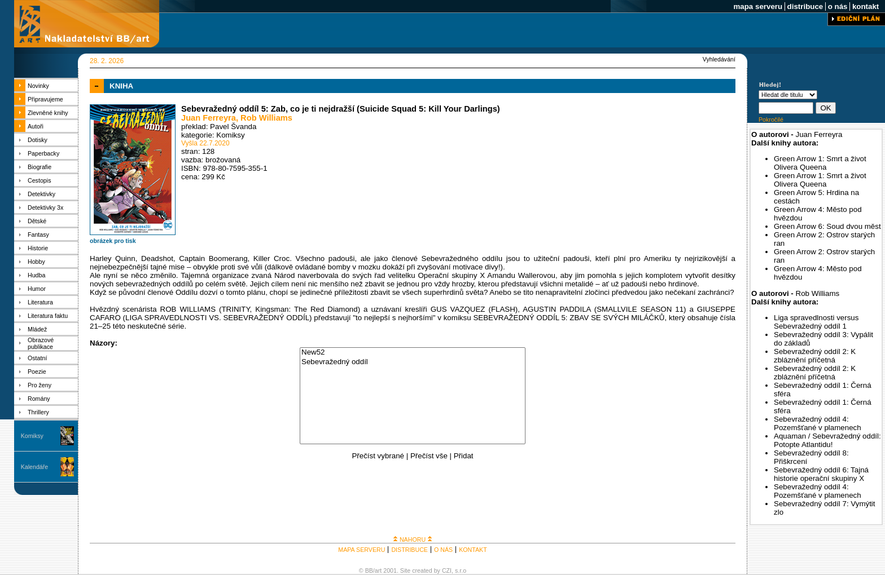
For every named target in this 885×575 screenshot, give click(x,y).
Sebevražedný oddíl (412, 362)
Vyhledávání (719, 59)
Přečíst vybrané (378, 456)
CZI (447, 570)
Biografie (39, 166)
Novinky (38, 85)
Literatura (40, 302)
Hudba (36, 275)
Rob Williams (266, 117)
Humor (37, 288)
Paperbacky (43, 153)
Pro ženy (39, 385)
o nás (837, 6)
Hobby (36, 261)
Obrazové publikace (41, 343)
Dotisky (37, 139)
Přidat (464, 456)
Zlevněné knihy (48, 112)
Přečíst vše (429, 456)
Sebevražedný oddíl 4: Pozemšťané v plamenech (817, 423)
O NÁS (443, 549)
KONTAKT (473, 549)
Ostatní (37, 358)
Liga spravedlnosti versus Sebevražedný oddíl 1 (816, 321)
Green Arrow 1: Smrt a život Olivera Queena (820, 162)
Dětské (37, 221)
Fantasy (38, 234)
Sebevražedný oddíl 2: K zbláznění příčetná (815, 355)
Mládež (37, 329)
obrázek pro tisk (113, 240)
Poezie (37, 371)
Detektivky (41, 194)
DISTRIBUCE (409, 549)
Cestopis (39, 180)
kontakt (865, 6)
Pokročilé (771, 119)
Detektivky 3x (45, 207)
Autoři (35, 126)
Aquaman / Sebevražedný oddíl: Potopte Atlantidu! (827, 440)
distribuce (805, 6)
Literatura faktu (48, 315)
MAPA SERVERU (361, 549)
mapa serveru (758, 6)
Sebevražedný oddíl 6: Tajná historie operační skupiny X (821, 474)
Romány (39, 398)
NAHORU (412, 539)
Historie (38, 248)
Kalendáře (35, 466)
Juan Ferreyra (208, 117)
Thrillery (38, 412)
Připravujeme (45, 99)
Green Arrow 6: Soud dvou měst (827, 226)
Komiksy (32, 435)
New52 (412, 352)
